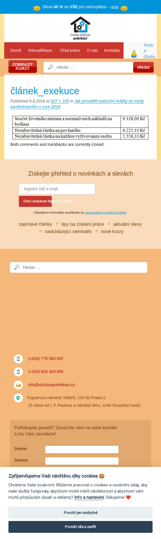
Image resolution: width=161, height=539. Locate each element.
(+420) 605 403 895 (46, 371)
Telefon (21, 460)
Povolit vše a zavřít (80, 527)
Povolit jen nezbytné (80, 513)
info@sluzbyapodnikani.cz (51, 384)
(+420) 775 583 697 (46, 358)
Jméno (20, 448)
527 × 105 (60, 101)
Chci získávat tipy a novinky (37, 201)
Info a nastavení (89, 497)
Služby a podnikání (80, 28)
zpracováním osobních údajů (105, 212)
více (114, 6)
